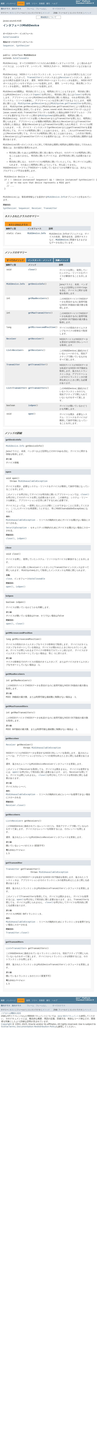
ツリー (34, 3)
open (30, 414)
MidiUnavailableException (32, 481)
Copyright (6, 1024)
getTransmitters (37, 388)
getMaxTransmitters (39, 313)
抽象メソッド (62, 260)
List (8, 350)
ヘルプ (54, 3)
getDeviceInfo (36, 284)
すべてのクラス (58, 9)
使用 (28, 3)
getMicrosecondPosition (41, 327)
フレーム (30, 9)
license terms (8, 1026)
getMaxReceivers (37, 298)
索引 (48, 3)
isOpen (32, 405)
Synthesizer (23, 45)
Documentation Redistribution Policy (36, 1026)
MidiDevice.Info (36, 233)
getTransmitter (36, 364)
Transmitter (13, 364)
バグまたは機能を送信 (11, 1013)
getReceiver (35, 338)
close (31, 269)
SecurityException (16, 527)
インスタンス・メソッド (39, 260)
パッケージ (11, 3)
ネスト (12, 13)
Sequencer (8, 45)
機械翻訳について (48, 17)
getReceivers (35, 350)
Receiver (11, 338)
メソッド (46, 13)
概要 (3, 3)
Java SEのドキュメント (68, 1016)
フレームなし (41, 9)
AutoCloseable (11, 37)
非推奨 (42, 3)
